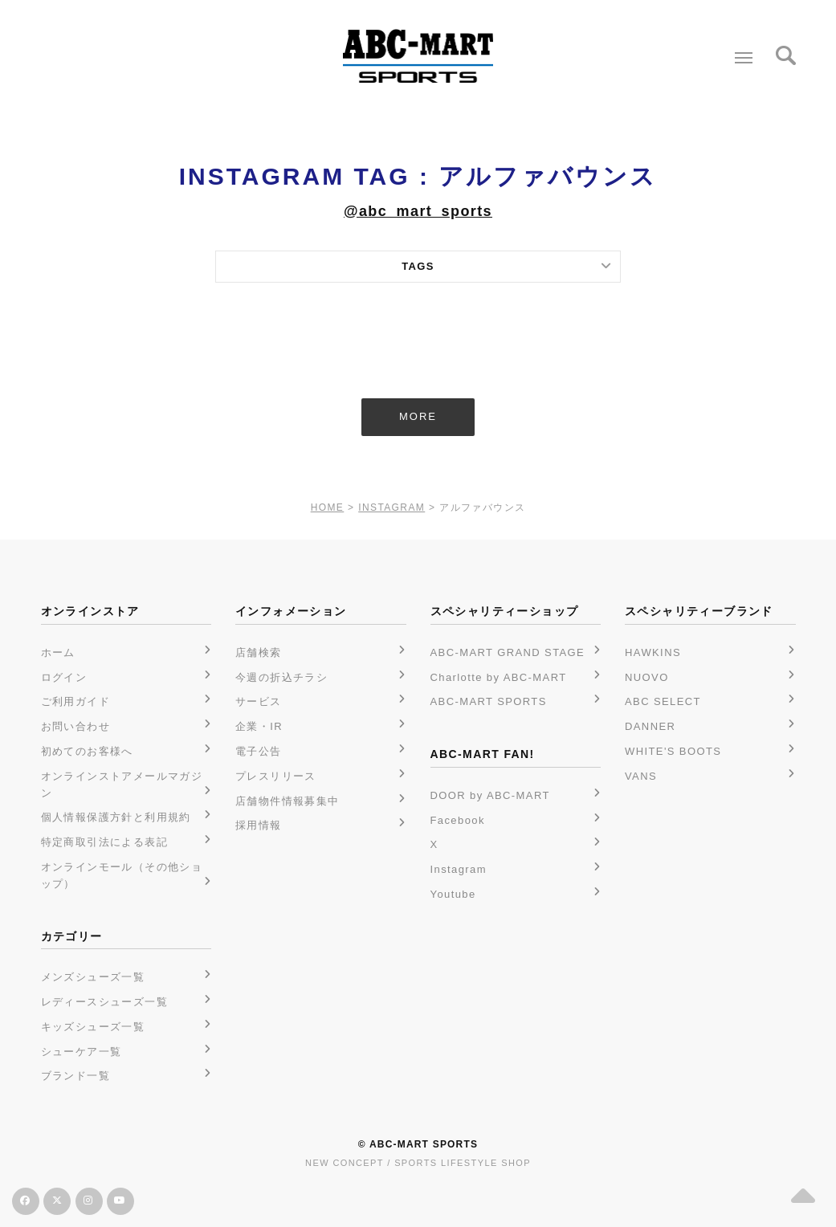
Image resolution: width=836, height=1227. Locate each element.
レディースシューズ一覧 (104, 1002)
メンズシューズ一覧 (93, 977)
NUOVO (647, 677)
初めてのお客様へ (87, 751)
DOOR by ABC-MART (490, 795)
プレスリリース (275, 776)
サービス (258, 701)
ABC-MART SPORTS (488, 701)
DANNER (650, 726)
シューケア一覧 (81, 1052)
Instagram (458, 869)
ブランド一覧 (75, 1076)
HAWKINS (653, 652)
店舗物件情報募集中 (287, 801)
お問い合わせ (75, 726)
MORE (418, 416)
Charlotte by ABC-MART (498, 677)
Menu (740, 51)
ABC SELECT (663, 701)
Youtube (453, 894)
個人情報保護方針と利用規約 (116, 817)
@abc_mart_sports (418, 211)
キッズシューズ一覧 (93, 1027)
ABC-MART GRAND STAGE (507, 652)
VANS (641, 776)
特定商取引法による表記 (104, 842)
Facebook (457, 820)
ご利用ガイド (75, 701)
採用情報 (258, 825)
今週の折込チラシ (281, 677)
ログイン (64, 677)
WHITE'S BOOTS (673, 751)
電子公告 (258, 751)
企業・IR (259, 726)
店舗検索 (258, 652)
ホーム (58, 652)
